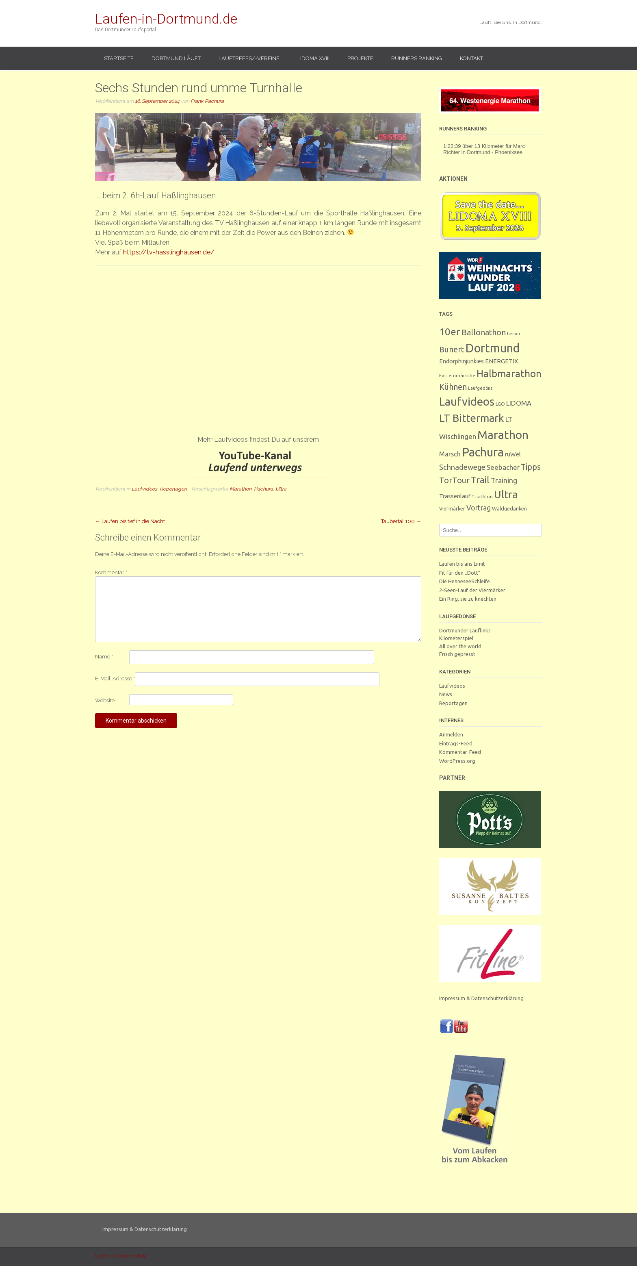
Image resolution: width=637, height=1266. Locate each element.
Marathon (240, 489)
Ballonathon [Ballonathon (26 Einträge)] (484, 332)
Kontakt (471, 58)
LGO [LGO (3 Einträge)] (500, 403)
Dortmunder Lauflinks (465, 630)
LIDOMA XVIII (313, 58)
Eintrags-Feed (455, 743)
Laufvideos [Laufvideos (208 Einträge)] (466, 401)
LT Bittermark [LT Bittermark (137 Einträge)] (471, 418)
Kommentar (111, 572)
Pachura (263, 489)
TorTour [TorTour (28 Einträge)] (454, 480)
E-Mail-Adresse (115, 678)
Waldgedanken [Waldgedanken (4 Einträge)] (509, 508)
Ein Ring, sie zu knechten (467, 599)
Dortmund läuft (176, 58)
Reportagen (173, 489)
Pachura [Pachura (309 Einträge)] (483, 452)
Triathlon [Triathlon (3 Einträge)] (482, 496)
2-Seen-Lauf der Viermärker (472, 590)
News (445, 694)
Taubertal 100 (401, 521)
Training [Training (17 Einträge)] (504, 480)
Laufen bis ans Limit (462, 564)
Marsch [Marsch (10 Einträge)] (450, 454)
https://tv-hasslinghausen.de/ (168, 252)
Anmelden (451, 734)
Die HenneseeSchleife (464, 581)
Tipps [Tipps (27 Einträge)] (531, 467)
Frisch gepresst (457, 654)
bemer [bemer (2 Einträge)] (513, 333)
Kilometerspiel (456, 638)
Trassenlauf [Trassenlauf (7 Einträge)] (454, 496)
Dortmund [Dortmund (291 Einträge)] (493, 348)
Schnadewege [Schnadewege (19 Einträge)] (462, 467)
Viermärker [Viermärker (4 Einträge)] (452, 508)
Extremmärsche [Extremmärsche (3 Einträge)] (457, 375)
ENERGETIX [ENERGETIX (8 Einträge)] (501, 361)
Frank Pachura (207, 101)
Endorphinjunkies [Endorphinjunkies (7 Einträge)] (461, 361)
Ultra (280, 489)
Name (104, 657)
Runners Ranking (416, 58)
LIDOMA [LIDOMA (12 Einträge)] (518, 403)
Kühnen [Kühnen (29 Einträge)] (453, 386)
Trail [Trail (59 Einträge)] (480, 480)
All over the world (460, 646)
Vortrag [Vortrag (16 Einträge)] (478, 508)
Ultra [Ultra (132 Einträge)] (506, 494)
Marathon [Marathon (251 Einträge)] (503, 434)
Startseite (119, 58)
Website (105, 700)
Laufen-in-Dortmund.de (166, 19)
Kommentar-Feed (460, 752)
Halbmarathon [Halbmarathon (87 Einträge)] (509, 373)
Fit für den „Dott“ (459, 572)
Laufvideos (144, 489)
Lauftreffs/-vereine (249, 58)
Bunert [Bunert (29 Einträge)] (451, 349)
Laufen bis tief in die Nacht (130, 521)
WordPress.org (457, 761)
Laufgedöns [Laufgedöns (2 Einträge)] (480, 388)
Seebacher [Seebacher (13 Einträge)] (503, 467)
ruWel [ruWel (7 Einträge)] (513, 454)
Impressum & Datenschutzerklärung (481, 998)
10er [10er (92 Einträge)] (449, 331)
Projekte (360, 58)
